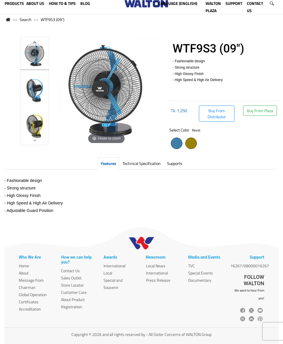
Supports (174, 163)
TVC (191, 266)
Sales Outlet (71, 278)
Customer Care (73, 292)
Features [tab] (108, 163)
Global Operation (33, 295)
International (114, 266)
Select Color (184, 130)
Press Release (158, 280)
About (24, 273)
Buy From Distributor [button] (217, 114)
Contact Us (70, 271)
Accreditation (30, 309)
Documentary (199, 280)
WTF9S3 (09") (52, 19)
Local (107, 273)
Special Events (200, 273)
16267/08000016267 (249, 266)
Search (26, 19)
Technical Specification (142, 163)
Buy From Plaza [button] (260, 111)
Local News (155, 266)
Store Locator (72, 285)
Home (24, 266)
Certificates (28, 302)
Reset (196, 130)
